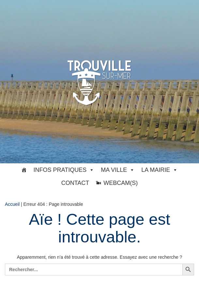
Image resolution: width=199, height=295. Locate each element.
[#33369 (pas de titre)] (24, 169)
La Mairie (159, 169)
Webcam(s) (120, 183)
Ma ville (118, 169)
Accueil (12, 204)
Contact (75, 183)
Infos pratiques (64, 169)
